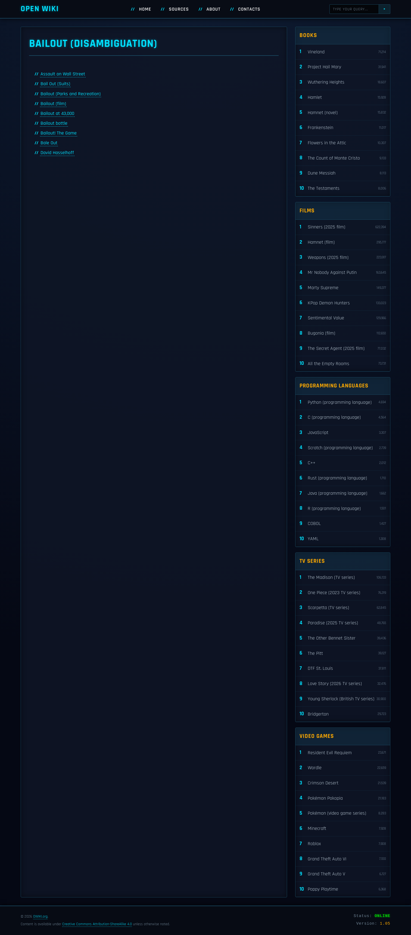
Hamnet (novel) (343, 112)
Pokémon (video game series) (343, 813)
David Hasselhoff (57, 153)
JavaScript (343, 433)
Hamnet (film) (343, 242)
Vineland (343, 52)
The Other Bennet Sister (343, 638)
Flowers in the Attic (343, 143)
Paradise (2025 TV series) (343, 623)
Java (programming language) (343, 493)
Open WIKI (40, 9)
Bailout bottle (54, 123)
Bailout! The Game (59, 133)
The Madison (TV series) (343, 577)
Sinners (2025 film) (343, 227)
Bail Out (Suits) (55, 84)
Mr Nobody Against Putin (343, 272)
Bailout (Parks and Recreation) (71, 94)
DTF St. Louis (343, 668)
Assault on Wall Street (63, 74)
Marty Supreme (343, 288)
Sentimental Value (343, 318)
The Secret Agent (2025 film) (343, 348)
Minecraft (343, 828)
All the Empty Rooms (343, 363)
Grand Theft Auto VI (343, 859)
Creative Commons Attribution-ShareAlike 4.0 (97, 924)
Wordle (343, 768)
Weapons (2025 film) (343, 257)
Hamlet (343, 97)
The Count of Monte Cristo (343, 158)
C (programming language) (343, 417)
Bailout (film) (53, 104)
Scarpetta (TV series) (343, 608)
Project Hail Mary (343, 67)
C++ (343, 463)
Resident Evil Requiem (343, 752)
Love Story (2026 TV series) (343, 684)
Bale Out (49, 143)
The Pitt (343, 653)
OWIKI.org (40, 916)
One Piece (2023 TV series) (343, 592)
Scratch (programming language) (343, 448)
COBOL (343, 524)
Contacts (249, 9)
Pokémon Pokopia (343, 798)
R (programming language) (343, 508)
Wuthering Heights (343, 82)
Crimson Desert (343, 783)
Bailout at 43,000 (57, 114)
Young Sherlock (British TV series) (343, 699)
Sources (179, 9)
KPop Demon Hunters (343, 303)
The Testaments (343, 188)
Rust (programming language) (343, 478)
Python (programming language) (343, 402)
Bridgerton (343, 714)
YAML (343, 539)
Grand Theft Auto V (343, 874)
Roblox (343, 844)
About (214, 9)
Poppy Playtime (343, 889)
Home (145, 9)
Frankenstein (343, 128)
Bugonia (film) (343, 333)
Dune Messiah (343, 173)
